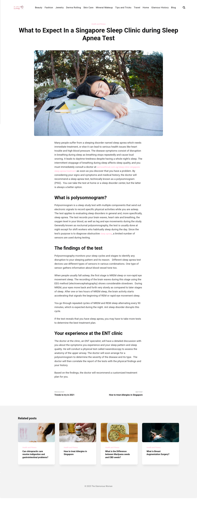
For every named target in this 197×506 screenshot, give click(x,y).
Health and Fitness (98, 24)
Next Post (121, 394)
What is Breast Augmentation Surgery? (160, 458)
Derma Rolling (73, 7)
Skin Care (88, 7)
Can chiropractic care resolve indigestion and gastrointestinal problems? (35, 461)
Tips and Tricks (123, 7)
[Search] (184, 7)
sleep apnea (107, 233)
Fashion (49, 7)
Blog (173, 7)
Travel (137, 7)
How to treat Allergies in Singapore (77, 458)
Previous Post (76, 394)
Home (146, 7)
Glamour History (160, 7)
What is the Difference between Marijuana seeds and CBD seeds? (118, 459)
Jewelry (59, 7)
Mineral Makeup (104, 7)
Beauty (38, 7)
